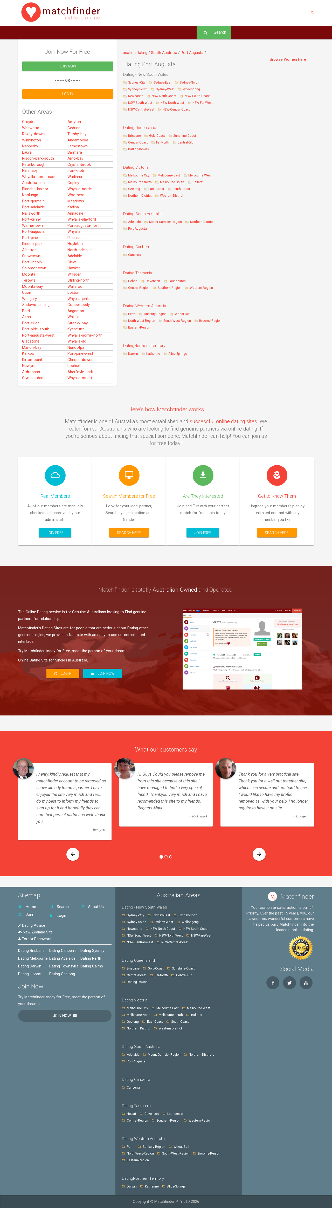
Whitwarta (30, 149)
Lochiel (73, 387)
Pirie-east (75, 259)
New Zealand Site (35, 932)
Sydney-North (189, 82)
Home (28, 32)
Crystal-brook (79, 185)
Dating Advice (31, 925)
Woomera (75, 216)
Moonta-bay (32, 307)
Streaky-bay (77, 344)
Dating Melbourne (33, 958)
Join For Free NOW (119, 32)
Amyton (74, 143)
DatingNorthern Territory (144, 345)
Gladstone (30, 362)
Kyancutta (76, 350)
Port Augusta (192, 52)
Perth (132, 314)
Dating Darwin (29, 966)
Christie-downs (80, 381)
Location (129, 52)
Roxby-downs (33, 155)
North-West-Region (141, 321)
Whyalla (73, 253)
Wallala (73, 338)
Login (57, 915)
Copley (73, 204)
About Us (53, 32)
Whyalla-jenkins (80, 320)
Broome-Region (210, 321)
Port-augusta (33, 253)
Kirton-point (32, 381)
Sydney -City (137, 82)
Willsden (74, 295)
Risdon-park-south (38, 180)
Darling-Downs (138, 149)
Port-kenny (31, 240)
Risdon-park (32, 265)
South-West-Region (177, 321)
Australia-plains (35, 204)
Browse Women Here (288, 59)
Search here (129, 533)
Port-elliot (30, 344)
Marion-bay (31, 368)
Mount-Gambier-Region (165, 222)
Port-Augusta (137, 228)
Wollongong (191, 89)
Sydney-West (165, 89)
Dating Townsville (64, 966)
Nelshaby (30, 192)
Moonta (28, 295)
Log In (185, 32)
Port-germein (33, 222)
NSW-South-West (140, 103)
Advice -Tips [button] (158, 32)
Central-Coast (138, 142)
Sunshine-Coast (184, 136)
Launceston (177, 281)
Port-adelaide (33, 228)
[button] (72, 854)
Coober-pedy (78, 326)
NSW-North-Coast (164, 96)
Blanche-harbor (35, 210)
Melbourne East (169, 175)
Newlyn (28, 387)
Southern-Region (170, 288)
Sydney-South (138, 89)
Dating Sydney (92, 950)
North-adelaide (80, 271)
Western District (171, 195)
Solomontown (34, 289)
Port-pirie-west (80, 375)
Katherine (153, 354)
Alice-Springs (177, 354)
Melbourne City (138, 175)
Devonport (153, 281)
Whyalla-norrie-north (84, 356)
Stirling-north (78, 301)
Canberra (134, 255)
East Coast (156, 189)
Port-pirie (30, 259)
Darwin (133, 354)
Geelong (134, 189)
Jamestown (77, 167)
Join (25, 914)
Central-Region (138, 288)
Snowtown (31, 277)
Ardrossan (31, 393)
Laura (27, 173)
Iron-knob (75, 192)
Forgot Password (34, 939)
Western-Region (201, 288)
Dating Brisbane (31, 950)
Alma (26, 338)
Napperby (30, 167)
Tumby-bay (76, 155)
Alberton (29, 271)
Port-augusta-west (38, 356)
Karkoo (28, 375)
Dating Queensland (139, 127)
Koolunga (30, 216)
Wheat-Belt (183, 314)
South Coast (181, 189)
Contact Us (81, 32)
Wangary (29, 320)
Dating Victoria (136, 167)
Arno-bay (75, 180)
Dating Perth (90, 958)
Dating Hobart (30, 974)
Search (214, 32)
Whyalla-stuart (79, 399)
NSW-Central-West (141, 109)
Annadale (75, 234)
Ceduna (73, 149)
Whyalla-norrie (79, 210)
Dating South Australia (142, 213)
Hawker (73, 289)
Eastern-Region (139, 327)
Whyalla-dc (76, 362)
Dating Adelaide (62, 958)
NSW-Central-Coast (176, 109)
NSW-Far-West (202, 103)
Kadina (73, 228)
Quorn (27, 314)
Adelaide (74, 277)
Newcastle (136, 96)
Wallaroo (74, 307)
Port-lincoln (32, 283)
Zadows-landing (36, 326)
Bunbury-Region (155, 314)
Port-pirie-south (35, 350)
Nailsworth (31, 234)
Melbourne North (140, 182)
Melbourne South (172, 182)
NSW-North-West (173, 103)
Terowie (29, 301)
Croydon (29, 143)
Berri (26, 332)
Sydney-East (163, 82)
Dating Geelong (62, 974)
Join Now (67, 87)
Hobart (132, 281)
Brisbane (135, 136)
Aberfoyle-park (80, 393)
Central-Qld (185, 142)
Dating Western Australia (144, 306)
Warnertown (32, 246)
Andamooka (77, 161)
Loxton (73, 314)
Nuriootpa (75, 368)
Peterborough (33, 185)
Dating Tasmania (137, 273)
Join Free (55, 533)
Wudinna (74, 198)
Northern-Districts (203, 222)
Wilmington (31, 161)
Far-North (163, 142)
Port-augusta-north (84, 246)
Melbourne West (200, 175)
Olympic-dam (33, 399)
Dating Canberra (137, 246)
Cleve (72, 283)
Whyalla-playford (81, 240)
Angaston (75, 332)
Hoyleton (75, 265)
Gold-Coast (157, 136)
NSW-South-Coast (197, 96)
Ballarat (198, 182)
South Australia (164, 52)
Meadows (75, 222)
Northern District (140, 195)
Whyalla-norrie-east (39, 198)
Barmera (74, 173)
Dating (142, 52)
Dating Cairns (91, 966)
